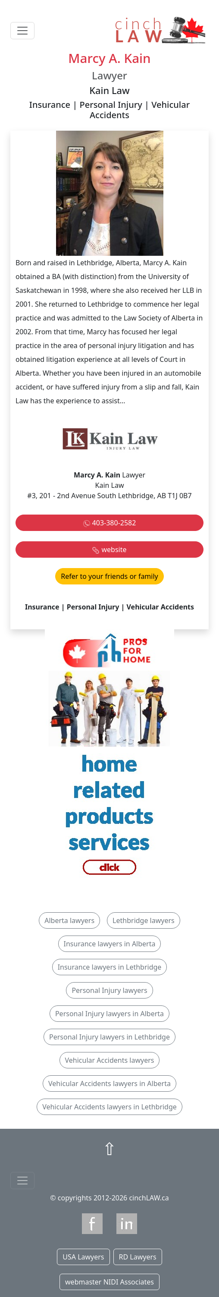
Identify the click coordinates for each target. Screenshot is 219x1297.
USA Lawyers (83, 1257)
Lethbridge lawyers (144, 920)
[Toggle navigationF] (22, 1180)
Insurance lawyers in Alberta (110, 943)
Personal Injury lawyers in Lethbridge (109, 1037)
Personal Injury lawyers (109, 990)
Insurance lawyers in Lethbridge (110, 967)
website (113, 549)
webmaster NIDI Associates (109, 1282)
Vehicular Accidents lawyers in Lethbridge (109, 1107)
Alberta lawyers (69, 920)
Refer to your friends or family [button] (109, 576)
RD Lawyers (137, 1257)
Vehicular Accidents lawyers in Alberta (109, 1083)
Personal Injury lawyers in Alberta (109, 1013)
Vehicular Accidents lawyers (109, 1060)
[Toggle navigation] (22, 30)
